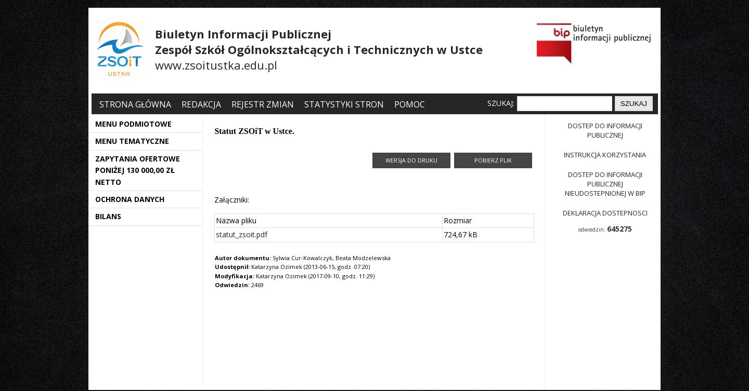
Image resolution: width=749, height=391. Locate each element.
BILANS (108, 216)
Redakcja (201, 104)
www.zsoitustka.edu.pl (216, 65)
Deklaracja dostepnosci (605, 213)
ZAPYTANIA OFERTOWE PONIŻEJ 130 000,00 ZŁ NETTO (137, 170)
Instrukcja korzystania (605, 154)
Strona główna (136, 104)
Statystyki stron (344, 104)
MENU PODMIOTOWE (133, 124)
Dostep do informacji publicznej (605, 130)
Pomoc (409, 104)
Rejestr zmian (262, 104)
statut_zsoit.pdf (241, 234)
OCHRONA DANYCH (129, 199)
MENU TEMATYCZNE (132, 141)
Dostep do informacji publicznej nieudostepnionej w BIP (605, 184)
